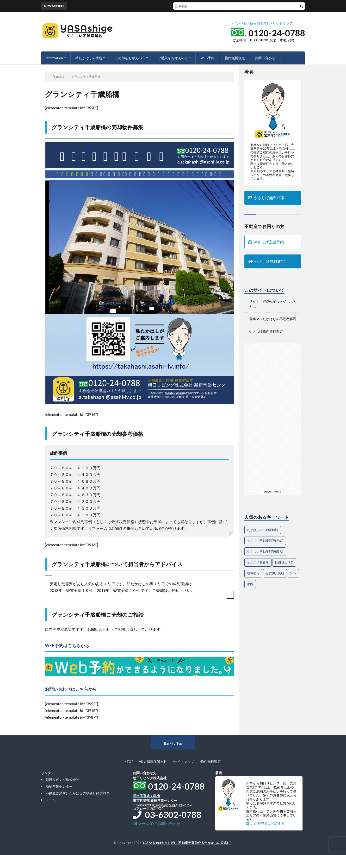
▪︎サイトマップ (282, 23)
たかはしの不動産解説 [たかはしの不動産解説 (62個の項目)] (262, 530)
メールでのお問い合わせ (156, 823)
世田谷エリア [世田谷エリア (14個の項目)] (284, 562)
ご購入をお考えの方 (173, 58)
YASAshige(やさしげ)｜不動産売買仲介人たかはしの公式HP (187, 843)
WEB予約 (207, 58)
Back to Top (173, 743)
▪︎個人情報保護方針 (256, 23)
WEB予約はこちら (62, 645)
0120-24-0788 (276, 33)
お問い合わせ (265, 58)
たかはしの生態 (88, 58)
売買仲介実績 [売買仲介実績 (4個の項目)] (275, 573)
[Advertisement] (273, 415)
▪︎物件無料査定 (210, 762)
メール (51, 800)
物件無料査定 (235, 58)
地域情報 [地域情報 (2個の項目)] (253, 573)
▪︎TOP (236, 23)
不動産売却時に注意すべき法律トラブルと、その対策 (189, 6)
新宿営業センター (59, 786)
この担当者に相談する (265, 823)
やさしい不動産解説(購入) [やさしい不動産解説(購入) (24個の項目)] (265, 551)
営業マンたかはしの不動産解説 (272, 319)
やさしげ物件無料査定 (266, 331)
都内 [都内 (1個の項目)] (250, 584)
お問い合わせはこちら (66, 689)
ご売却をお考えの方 (130, 58)
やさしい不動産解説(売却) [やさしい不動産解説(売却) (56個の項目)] (265, 541)
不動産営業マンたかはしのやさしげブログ (78, 793)
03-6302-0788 (167, 814)
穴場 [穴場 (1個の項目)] (293, 573)
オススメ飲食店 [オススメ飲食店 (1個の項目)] (258, 562)
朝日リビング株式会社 (62, 780)
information (54, 58)
